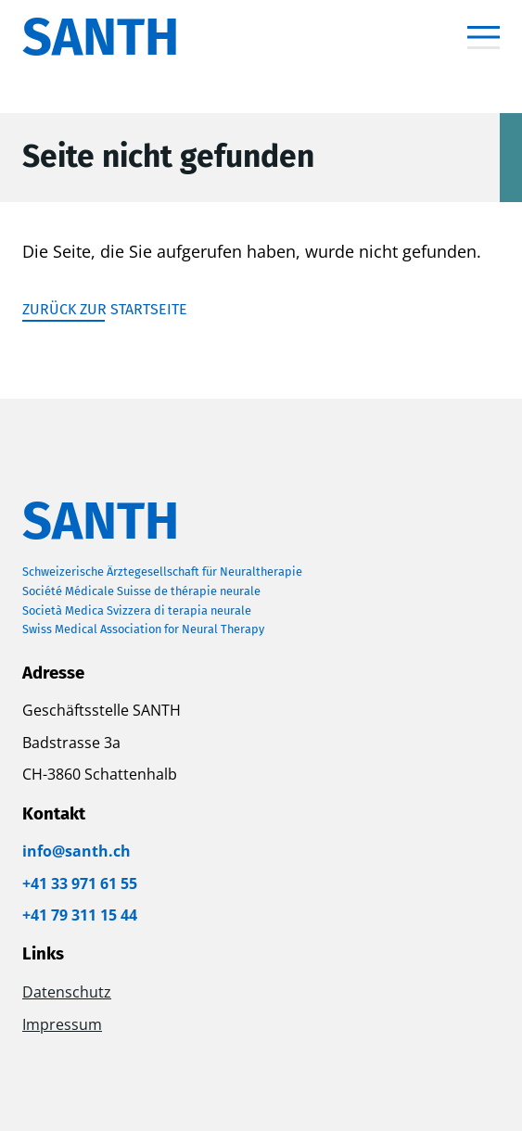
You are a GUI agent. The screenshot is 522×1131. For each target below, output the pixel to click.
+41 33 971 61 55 (79, 883)
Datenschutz (66, 992)
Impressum (62, 1024)
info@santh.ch (76, 851)
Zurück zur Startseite (104, 309)
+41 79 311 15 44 (79, 915)
